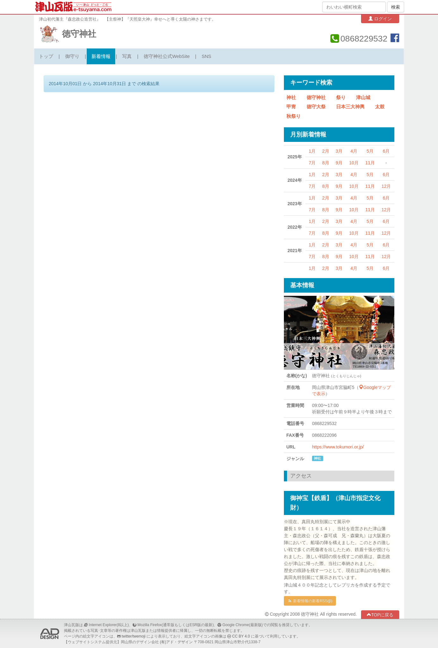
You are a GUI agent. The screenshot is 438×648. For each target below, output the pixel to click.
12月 (386, 186)
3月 (338, 151)
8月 (325, 162)
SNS (206, 56)
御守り (72, 56)
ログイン (380, 18)
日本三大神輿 (350, 106)
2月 (325, 151)
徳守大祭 (316, 106)
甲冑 (291, 106)
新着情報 (100, 56)
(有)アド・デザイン (176, 642)
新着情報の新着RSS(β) (309, 601)
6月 (386, 151)
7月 (312, 162)
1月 (312, 151)
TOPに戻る (380, 614)
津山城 (363, 97)
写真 (127, 56)
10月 (354, 162)
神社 (291, 97)
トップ (46, 56)
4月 (353, 151)
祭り (341, 97)
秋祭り (293, 116)
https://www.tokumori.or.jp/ (338, 446)
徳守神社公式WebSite (167, 56)
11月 (370, 162)
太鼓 (380, 106)
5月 (369, 151)
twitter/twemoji (133, 636)
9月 (338, 162)
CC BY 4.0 (241, 636)
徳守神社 (79, 34)
